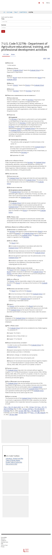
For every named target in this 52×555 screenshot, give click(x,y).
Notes (13, 54)
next (48, 58)
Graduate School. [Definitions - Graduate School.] (38, 391)
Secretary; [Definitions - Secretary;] (24, 152)
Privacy (2, 546)
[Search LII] (43, 3)
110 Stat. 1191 (33, 407)
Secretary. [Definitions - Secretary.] (26, 237)
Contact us (3, 540)
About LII (3, 539)
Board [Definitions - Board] (15, 78)
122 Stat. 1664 (22, 413)
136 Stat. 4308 (13, 414)
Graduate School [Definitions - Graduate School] (18, 70)
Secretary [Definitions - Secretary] (16, 91)
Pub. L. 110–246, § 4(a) (33, 411)
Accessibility (4, 537)
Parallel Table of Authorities (14, 462)
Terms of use (4, 545)
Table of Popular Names (13, 460)
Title (2, 19)
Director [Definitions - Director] (15, 85)
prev (44, 58)
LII (4, 12)
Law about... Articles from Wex (14, 458)
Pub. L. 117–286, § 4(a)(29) (38, 413)
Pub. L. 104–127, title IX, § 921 (12, 407)
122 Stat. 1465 (22, 411)
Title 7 (16, 12)
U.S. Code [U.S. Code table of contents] (9, 12)
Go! (3, 31)
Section (3, 25)
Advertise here (4, 542)
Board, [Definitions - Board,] (18, 283)
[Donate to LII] (39, 3)
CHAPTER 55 (23, 12)
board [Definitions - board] (18, 233)
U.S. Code (6, 54)
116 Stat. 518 (26, 409)
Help (2, 543)
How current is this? (11, 464)
